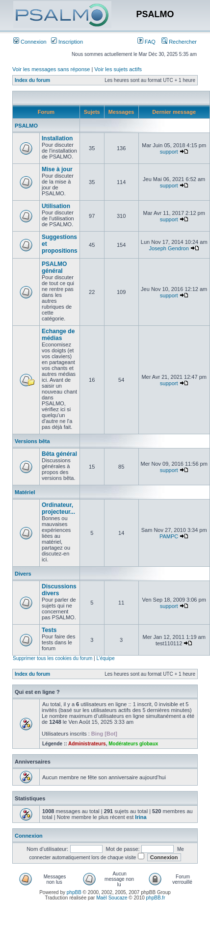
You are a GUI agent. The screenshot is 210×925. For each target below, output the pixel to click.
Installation (57, 138)
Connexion (30, 42)
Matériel (25, 492)
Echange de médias (58, 335)
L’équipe (105, 658)
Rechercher (179, 42)
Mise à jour (57, 169)
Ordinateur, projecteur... (58, 508)
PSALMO (26, 126)
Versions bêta (32, 441)
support (169, 152)
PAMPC (168, 536)
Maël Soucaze (111, 897)
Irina (140, 817)
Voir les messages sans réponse (51, 69)
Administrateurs (87, 743)
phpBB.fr (155, 897)
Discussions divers (59, 590)
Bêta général (59, 453)
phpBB (74, 892)
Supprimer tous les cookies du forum (52, 658)
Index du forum (32, 80)
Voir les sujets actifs (118, 69)
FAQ (146, 42)
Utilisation (56, 206)
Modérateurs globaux (133, 743)
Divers (23, 574)
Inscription (67, 42)
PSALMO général (54, 267)
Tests (49, 630)
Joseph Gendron (168, 248)
